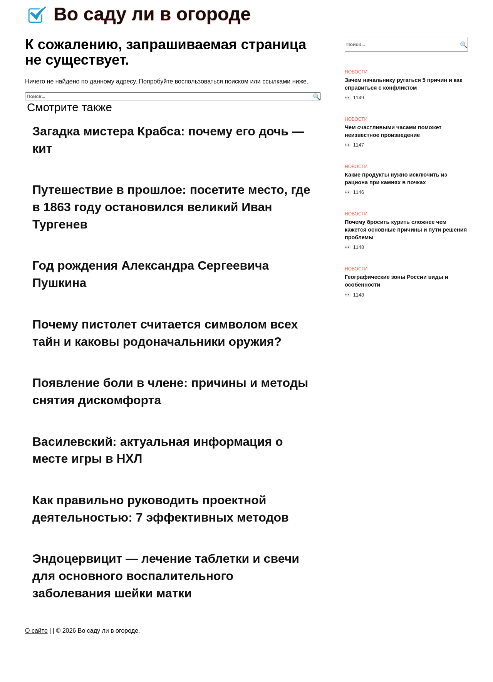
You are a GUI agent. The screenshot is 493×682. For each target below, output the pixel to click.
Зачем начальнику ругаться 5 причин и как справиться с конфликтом (403, 84)
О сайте (36, 630)
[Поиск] (315, 96)
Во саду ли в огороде (152, 14)
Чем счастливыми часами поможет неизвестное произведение (393, 131)
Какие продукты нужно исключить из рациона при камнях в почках (396, 178)
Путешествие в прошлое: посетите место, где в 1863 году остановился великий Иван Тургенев (171, 207)
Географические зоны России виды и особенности (396, 281)
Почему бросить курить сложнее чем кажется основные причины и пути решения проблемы (406, 229)
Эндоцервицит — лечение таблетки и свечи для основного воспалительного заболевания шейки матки (165, 576)
